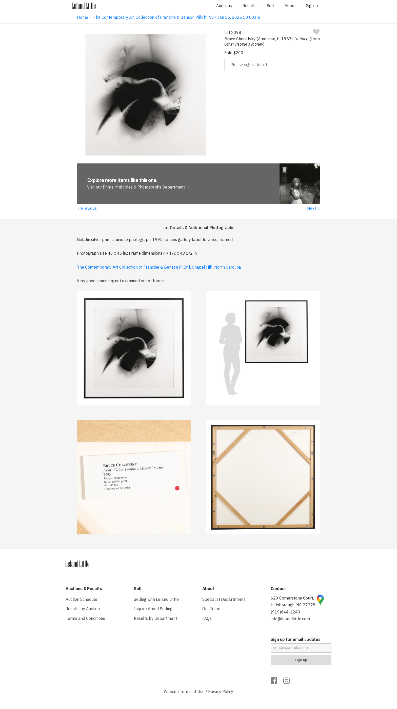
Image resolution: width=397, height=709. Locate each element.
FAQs (207, 618)
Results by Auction (83, 608)
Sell (270, 5)
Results (249, 5)
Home (82, 17)
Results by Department (155, 618)
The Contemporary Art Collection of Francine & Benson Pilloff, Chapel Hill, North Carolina (159, 267)
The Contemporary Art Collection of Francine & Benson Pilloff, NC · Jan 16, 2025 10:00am (176, 17)
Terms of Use (192, 691)
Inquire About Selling (153, 608)
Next (313, 208)
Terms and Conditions (85, 618)
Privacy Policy (220, 691)
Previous (87, 208)
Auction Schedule (81, 599)
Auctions (224, 5)
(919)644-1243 (285, 611)
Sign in (312, 5)
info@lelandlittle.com (290, 618)
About (290, 5)
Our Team (211, 608)
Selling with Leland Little (156, 599)
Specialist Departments (224, 599)
